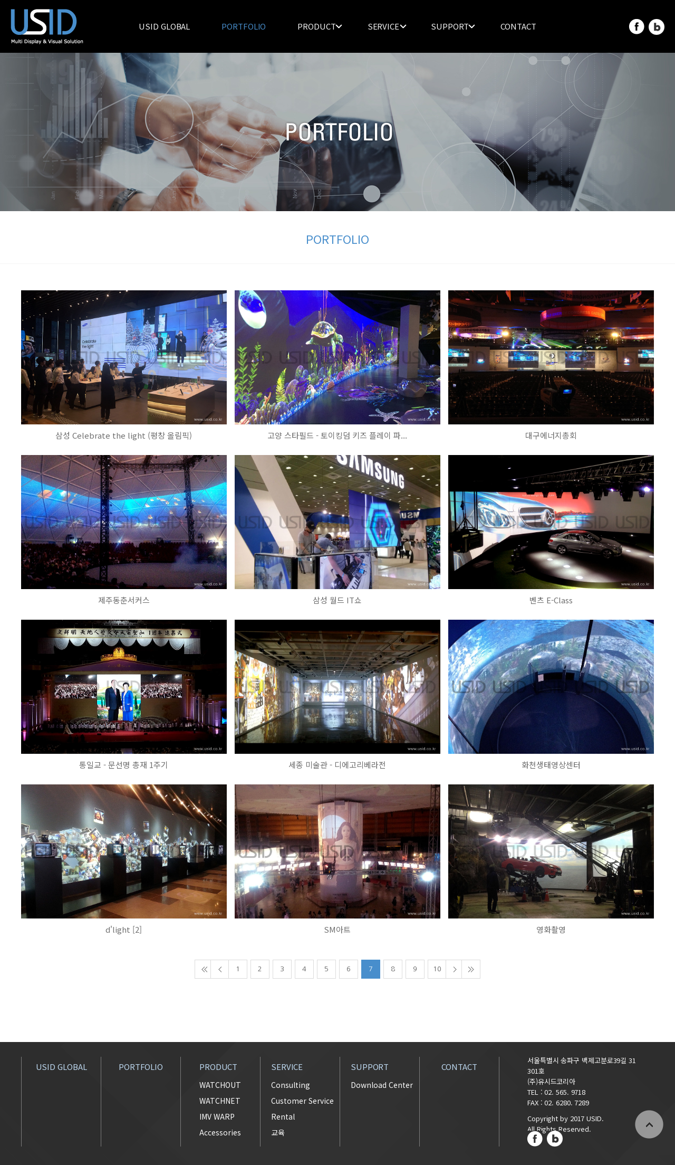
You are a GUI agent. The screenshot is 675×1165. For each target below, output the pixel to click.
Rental (283, 1116)
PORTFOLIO (243, 26)
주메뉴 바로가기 (0, 0)
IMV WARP (217, 1116)
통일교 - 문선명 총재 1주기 (123, 764)
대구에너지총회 (551, 435)
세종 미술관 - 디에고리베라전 (337, 764)
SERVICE (383, 26)
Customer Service (302, 1100)
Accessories (220, 1132)
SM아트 (337, 929)
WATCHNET (219, 1100)
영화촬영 (551, 929)
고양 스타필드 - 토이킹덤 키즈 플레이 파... (337, 435)
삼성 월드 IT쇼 (337, 599)
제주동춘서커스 (124, 599)
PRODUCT (316, 26)
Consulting (290, 1084)
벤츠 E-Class (551, 599)
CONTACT (518, 26)
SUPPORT (450, 26)
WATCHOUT (220, 1084)
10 (437, 968)
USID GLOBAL (164, 26)
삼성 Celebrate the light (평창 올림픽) (123, 435)
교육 (278, 1132)
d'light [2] (123, 929)
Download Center (382, 1084)
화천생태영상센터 (551, 764)
